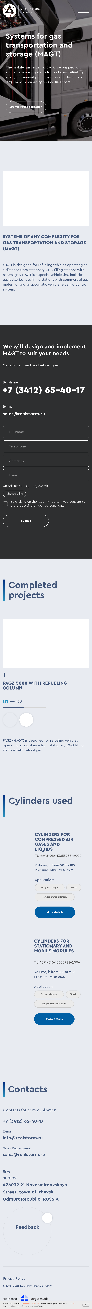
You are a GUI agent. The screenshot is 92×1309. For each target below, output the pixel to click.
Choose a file (14, 493)
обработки (72, 1304)
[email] (46, 475)
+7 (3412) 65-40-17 (23, 1121)
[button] (83, 11)
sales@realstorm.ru (24, 1154)
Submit (26, 520)
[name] (46, 432)
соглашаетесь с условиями (31, 1304)
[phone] (46, 446)
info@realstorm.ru (23, 1138)
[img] (21, 10)
